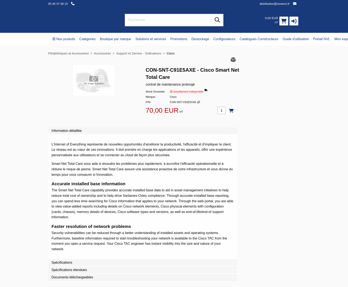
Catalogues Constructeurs (259, 39)
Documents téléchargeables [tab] (143, 277)
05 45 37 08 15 (58, 3)
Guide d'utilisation (296, 39)
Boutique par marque (115, 39)
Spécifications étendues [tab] (143, 270)
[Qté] (221, 110)
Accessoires (102, 53)
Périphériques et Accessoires (68, 53)
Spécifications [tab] (143, 262)
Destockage (200, 39)
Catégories (87, 39)
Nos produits (63, 39)
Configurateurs (224, 39)
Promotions (178, 39)
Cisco (171, 53)
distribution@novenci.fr (274, 3)
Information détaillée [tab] (143, 130)
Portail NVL (321, 39)
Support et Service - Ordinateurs (138, 53)
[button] (293, 21)
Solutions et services (150, 39)
